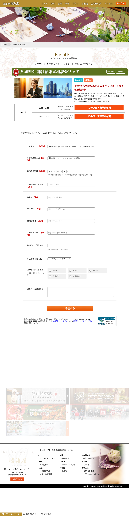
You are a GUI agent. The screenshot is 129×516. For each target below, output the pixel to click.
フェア (44, 4)
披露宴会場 (46, 471)
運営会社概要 (89, 471)
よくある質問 (47, 474)
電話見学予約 (29, 514)
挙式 (53, 4)
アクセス (108, 4)
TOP (5, 45)
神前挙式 (45, 465)
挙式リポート (89, 458)
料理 (67, 4)
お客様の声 (96, 4)
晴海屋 (11, 3)
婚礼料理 (65, 458)
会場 (60, 4)
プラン (75, 4)
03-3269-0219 (17, 469)
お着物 (85, 4)
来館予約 (121, 3)
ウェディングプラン (69, 465)
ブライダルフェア (10, 514)
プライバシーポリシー (92, 474)
